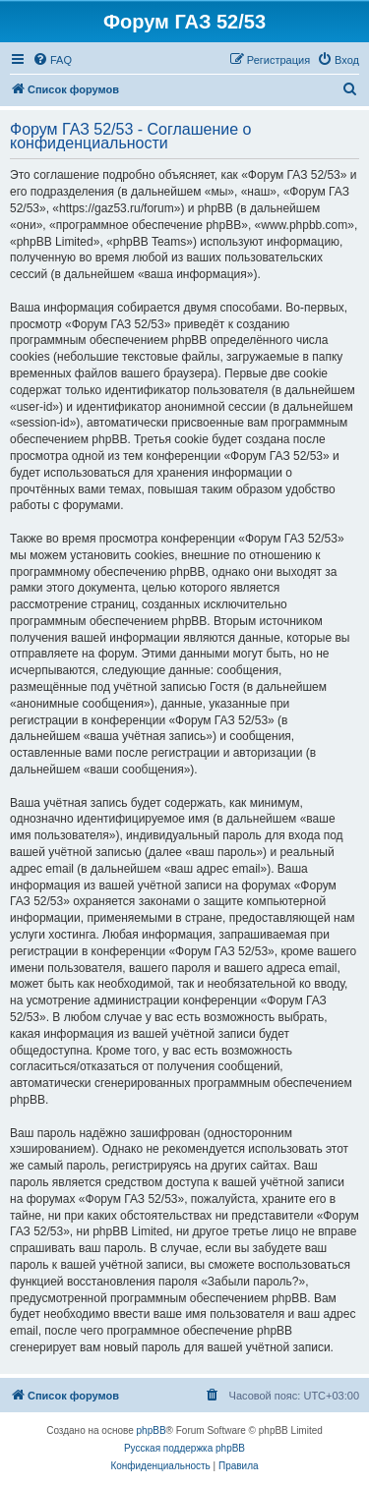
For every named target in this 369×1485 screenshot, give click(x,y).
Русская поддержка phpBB (184, 1448)
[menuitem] (52, 60)
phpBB (151, 1430)
